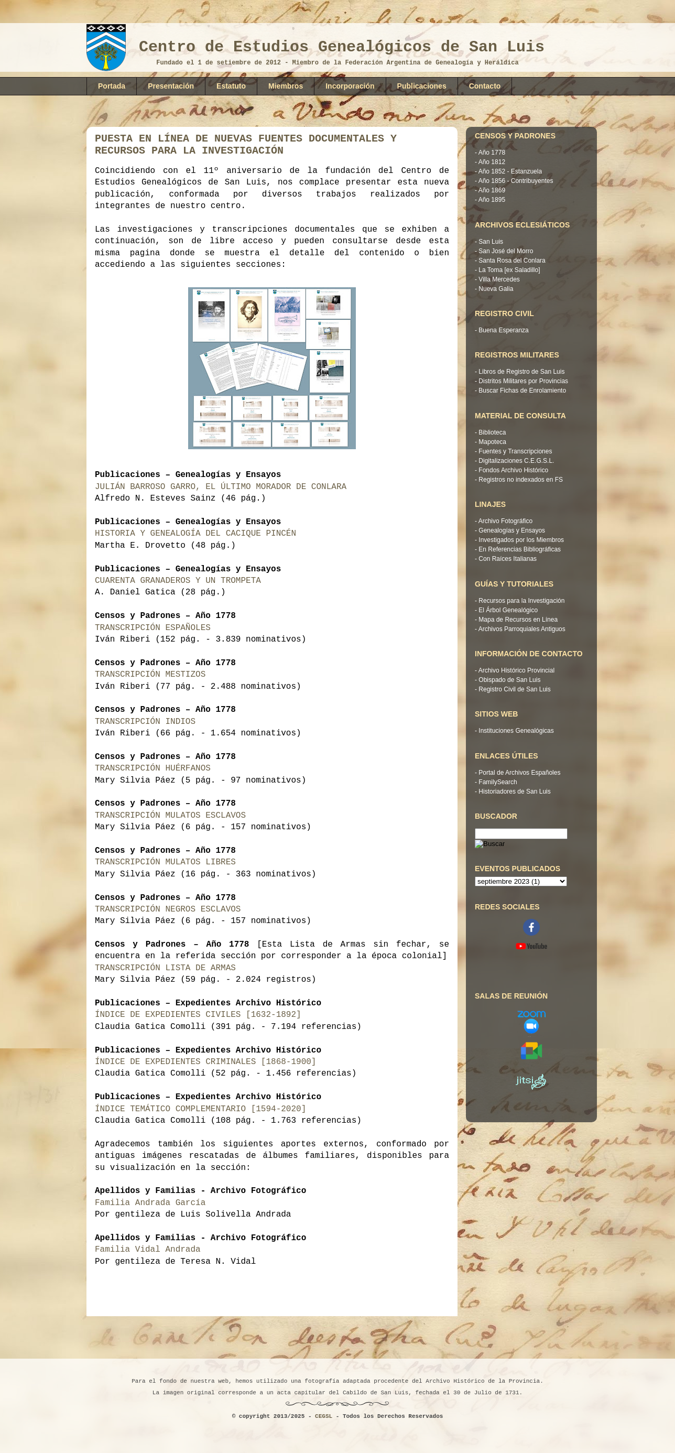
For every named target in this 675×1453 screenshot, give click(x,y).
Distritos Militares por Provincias (523, 381)
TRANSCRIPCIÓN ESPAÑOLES (153, 628)
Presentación (171, 86)
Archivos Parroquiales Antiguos (521, 629)
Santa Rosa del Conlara (511, 260)
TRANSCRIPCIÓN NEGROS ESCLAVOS (168, 909)
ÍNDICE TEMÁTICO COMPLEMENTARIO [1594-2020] (203, 1109)
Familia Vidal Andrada (148, 1249)
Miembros (285, 86)
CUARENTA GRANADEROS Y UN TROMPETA (180, 580)
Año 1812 (491, 162)
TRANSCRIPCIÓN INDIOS (145, 721)
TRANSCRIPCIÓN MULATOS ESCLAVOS (170, 815)
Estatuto (231, 86)
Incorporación (349, 86)
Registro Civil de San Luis (514, 689)
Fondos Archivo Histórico (513, 470)
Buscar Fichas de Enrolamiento (522, 390)
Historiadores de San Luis (514, 791)
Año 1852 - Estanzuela (510, 171)
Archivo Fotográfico (505, 521)
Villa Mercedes (498, 279)
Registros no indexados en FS (520, 479)
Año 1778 (491, 152)
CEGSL (323, 1416)
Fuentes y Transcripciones (515, 451)
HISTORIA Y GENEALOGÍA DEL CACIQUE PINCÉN (198, 533)
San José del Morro (505, 251)
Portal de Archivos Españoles (519, 772)
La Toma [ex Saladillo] (509, 270)
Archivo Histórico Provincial (516, 670)
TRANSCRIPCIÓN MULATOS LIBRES (165, 862)
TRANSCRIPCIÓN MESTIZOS (150, 674)
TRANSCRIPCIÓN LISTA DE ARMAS (165, 968)
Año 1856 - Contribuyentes (515, 181)
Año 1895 (491, 199)
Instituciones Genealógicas (515, 730)
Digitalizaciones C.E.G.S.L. (516, 460)
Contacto (485, 86)
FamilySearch (497, 782)
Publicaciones (422, 86)
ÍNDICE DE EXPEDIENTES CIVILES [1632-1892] (200, 1015)
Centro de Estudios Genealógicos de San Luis (342, 47)
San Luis (490, 241)
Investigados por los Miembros (521, 540)
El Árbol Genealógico (508, 610)
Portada (111, 86)
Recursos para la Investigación (521, 600)
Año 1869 (491, 190)
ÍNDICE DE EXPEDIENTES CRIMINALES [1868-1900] (208, 1062)
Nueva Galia (495, 288)
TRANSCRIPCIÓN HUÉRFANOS (153, 768)
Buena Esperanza (503, 330)
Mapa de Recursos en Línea (518, 619)
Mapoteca (492, 442)
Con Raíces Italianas (507, 558)
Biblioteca (492, 432)
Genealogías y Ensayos (511, 530)
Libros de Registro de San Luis (521, 371)
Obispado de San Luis (509, 680)
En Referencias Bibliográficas (519, 549)
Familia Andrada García (150, 1203)
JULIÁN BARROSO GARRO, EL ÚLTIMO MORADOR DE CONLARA (220, 487)
